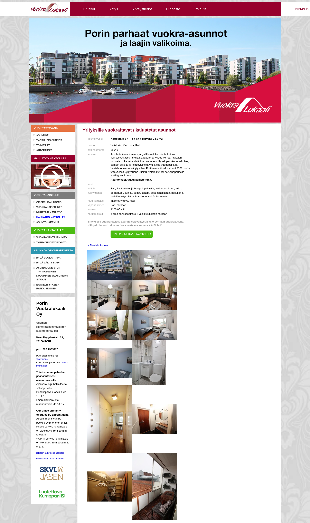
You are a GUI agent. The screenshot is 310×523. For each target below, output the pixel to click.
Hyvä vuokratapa (48, 257)
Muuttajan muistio (49, 212)
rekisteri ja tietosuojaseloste (50, 453)
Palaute (200, 9)
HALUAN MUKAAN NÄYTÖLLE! (132, 234)
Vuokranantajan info (51, 237)
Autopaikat (44, 150)
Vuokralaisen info (49, 207)
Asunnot (42, 135)
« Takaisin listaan (98, 245)
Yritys (113, 9)
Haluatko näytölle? (50, 217)
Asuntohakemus (47, 222)
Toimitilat (43, 145)
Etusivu (89, 9)
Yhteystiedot (142, 9)
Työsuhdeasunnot (49, 140)
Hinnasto (173, 9)
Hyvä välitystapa (48, 262)
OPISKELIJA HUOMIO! (49, 202)
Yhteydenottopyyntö (51, 242)
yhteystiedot (42, 359)
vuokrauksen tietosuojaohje (50, 458)
